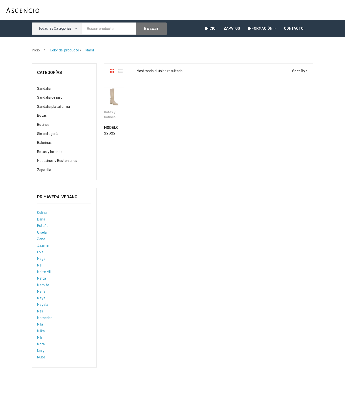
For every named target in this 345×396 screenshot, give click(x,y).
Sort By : (299, 71)
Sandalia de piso (50, 97)
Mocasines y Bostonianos (57, 161)
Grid (112, 71)
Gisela (42, 232)
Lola (40, 252)
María (41, 291)
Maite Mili (44, 272)
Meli (40, 311)
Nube (41, 357)
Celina (42, 213)
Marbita (43, 285)
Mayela (42, 305)
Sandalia (44, 89)
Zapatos (232, 28)
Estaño (42, 226)
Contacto (293, 28)
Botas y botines (49, 152)
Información (260, 28)
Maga (41, 259)
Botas (42, 115)
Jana (41, 239)
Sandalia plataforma (53, 107)
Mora (41, 344)
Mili (39, 337)
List (120, 71)
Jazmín (43, 245)
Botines (43, 125)
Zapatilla (44, 170)
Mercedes (44, 318)
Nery (40, 351)
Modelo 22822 (111, 130)
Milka (41, 331)
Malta (41, 278)
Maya (41, 298)
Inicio (210, 28)
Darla (41, 219)
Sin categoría (47, 134)
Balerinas (44, 143)
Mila (40, 324)
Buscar (151, 28)
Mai (39, 265)
